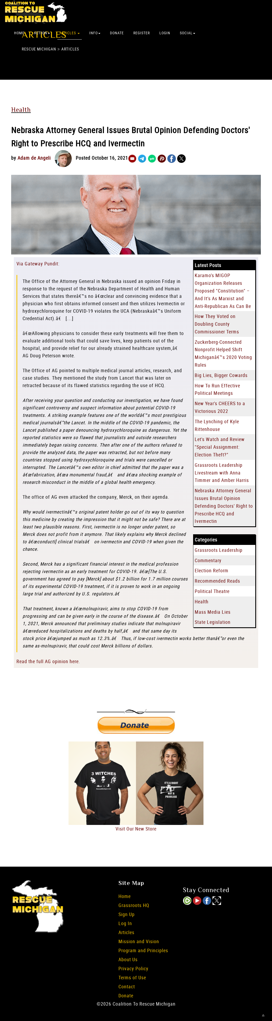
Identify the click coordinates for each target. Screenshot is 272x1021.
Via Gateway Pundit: (38, 263)
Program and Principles (143, 950)
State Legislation (213, 622)
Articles (70, 32)
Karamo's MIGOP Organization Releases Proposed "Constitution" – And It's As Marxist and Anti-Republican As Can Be (223, 290)
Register (141, 32)
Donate (117, 32)
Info (94, 32)
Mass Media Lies (213, 612)
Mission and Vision (138, 941)
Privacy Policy (133, 968)
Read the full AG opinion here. (48, 661)
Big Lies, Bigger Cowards (221, 375)
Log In (125, 923)
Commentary (208, 560)
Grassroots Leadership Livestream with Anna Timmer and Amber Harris (222, 473)
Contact (126, 986)
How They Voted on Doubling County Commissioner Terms (217, 324)
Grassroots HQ (133, 905)
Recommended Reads (217, 581)
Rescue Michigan (39, 49)
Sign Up (126, 914)
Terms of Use (132, 977)
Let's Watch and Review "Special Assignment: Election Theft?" (220, 447)
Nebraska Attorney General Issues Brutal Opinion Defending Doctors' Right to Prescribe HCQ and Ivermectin (224, 505)
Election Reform (211, 570)
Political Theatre (212, 591)
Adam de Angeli (34, 158)
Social (187, 32)
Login (164, 32)
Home (19, 32)
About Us (128, 959)
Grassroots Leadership (219, 550)
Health (21, 109)
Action (42, 32)
